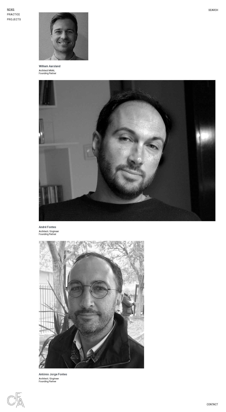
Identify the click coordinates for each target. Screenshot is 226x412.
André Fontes (47, 227)
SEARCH (213, 10)
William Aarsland (49, 66)
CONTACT (212, 404)
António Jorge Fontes (53, 374)
